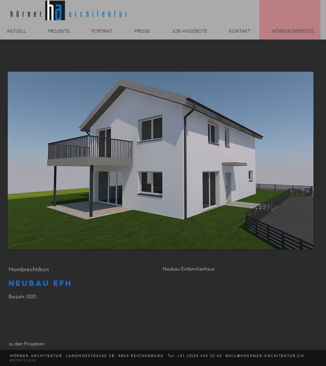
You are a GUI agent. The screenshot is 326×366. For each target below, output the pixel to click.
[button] (160, 160)
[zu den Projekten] (26, 343)
